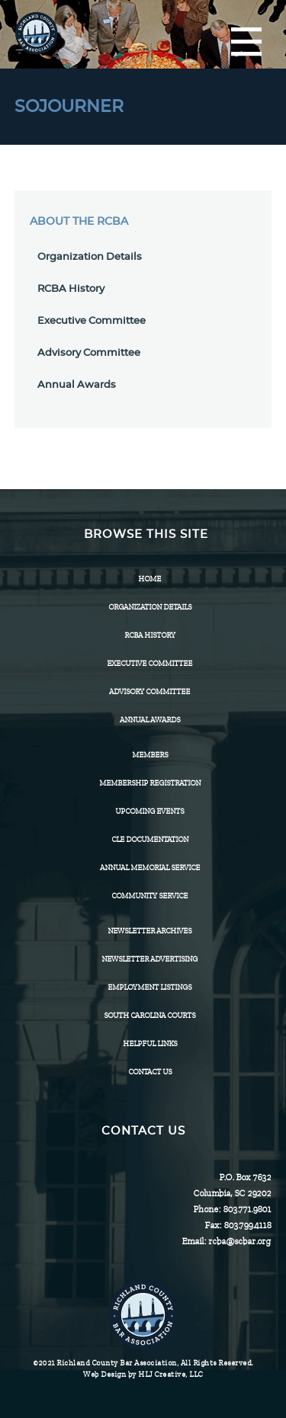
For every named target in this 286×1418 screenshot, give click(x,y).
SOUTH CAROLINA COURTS (149, 1015)
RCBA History (70, 289)
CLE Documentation (149, 839)
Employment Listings (149, 987)
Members (150, 755)
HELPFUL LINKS (150, 1043)
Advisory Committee (88, 353)
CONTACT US (150, 1072)
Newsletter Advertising (149, 959)
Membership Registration (150, 783)
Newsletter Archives (149, 931)
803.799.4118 (247, 1225)
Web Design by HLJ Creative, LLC (143, 1374)
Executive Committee (91, 321)
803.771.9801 (247, 1209)
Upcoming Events (149, 811)
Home (149, 579)
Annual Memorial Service (150, 867)
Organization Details (89, 257)
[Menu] (246, 42)
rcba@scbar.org (239, 1241)
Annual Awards (76, 385)
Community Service (149, 895)
